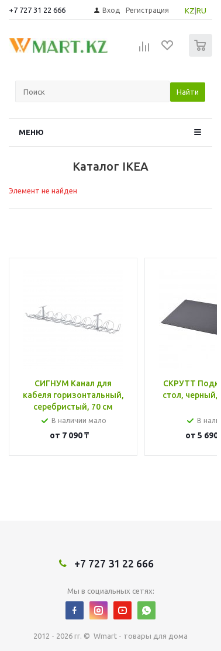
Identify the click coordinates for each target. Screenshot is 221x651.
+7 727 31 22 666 (37, 10)
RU (201, 10)
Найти (188, 92)
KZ (190, 10)
